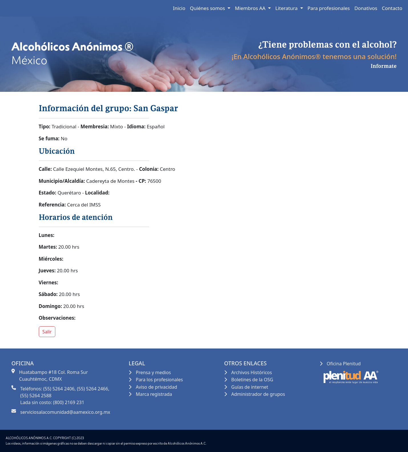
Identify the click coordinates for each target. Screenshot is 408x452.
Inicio (179, 8)
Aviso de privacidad (156, 387)
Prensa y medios (153, 372)
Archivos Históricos (251, 372)
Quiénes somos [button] (208, 8)
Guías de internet (249, 387)
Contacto (392, 8)
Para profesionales (329, 8)
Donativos (365, 8)
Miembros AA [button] (251, 8)
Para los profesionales (159, 379)
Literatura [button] (287, 8)
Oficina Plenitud (344, 363)
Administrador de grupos (258, 394)
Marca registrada (154, 394)
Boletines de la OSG (252, 379)
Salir (47, 332)
